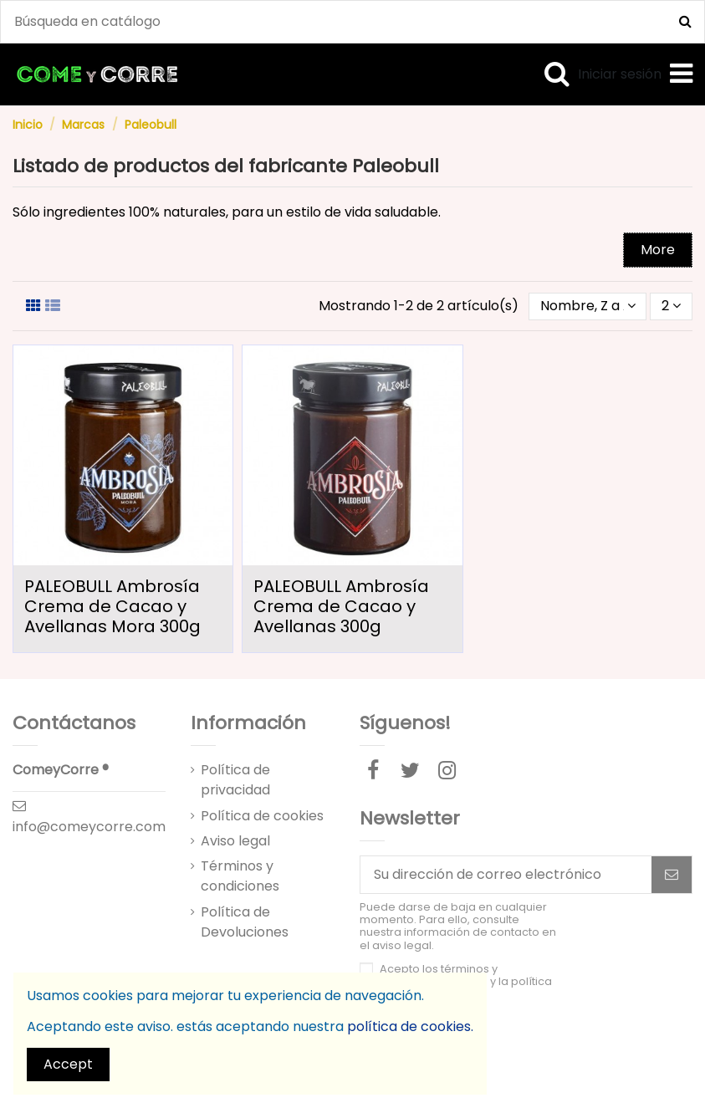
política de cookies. (410, 1026)
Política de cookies (262, 815)
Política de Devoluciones (245, 922)
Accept (68, 1064)
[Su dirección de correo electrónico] (505, 874)
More (658, 249)
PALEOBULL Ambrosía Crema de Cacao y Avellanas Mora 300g (112, 606)
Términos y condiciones (240, 876)
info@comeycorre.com (89, 826)
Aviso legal (235, 840)
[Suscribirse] (671, 874)
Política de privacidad (235, 779)
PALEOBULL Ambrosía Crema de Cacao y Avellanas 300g (341, 606)
